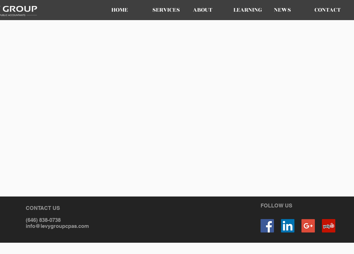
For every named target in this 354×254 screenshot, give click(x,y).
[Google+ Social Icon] (308, 225)
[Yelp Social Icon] (328, 225)
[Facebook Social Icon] (267, 225)
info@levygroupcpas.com (57, 226)
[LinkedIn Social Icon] (287, 225)
